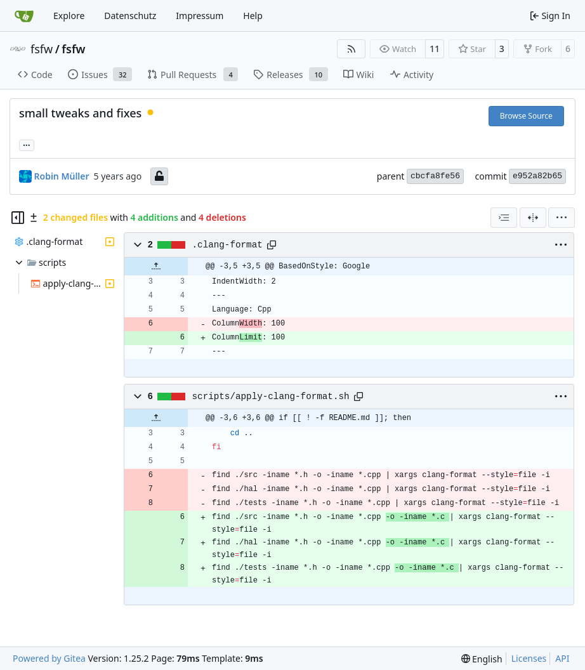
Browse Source (526, 115)
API (562, 658)
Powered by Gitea (49, 658)
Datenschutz (130, 16)
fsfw (41, 49)
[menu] (561, 217)
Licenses (529, 658)
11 (435, 49)
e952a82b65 (537, 176)
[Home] (24, 15)
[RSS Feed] (351, 48)
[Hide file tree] (17, 217)
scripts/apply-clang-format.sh (271, 396)
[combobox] (503, 217)
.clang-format (227, 245)
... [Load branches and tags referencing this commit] (26, 144)
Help (253, 16)
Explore (68, 16)
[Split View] (533, 217)
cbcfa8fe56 (435, 176)
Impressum (199, 16)
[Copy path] (271, 245)
